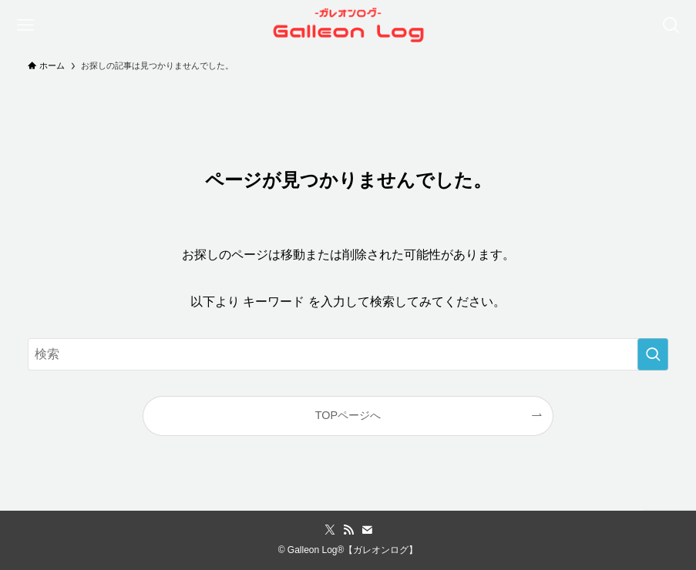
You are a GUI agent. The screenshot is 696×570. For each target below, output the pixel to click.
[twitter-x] (330, 530)
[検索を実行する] (652, 354)
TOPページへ (348, 415)
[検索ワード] (348, 354)
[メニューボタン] (25, 25)
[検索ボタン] (671, 25)
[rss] (348, 530)
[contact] (367, 530)
